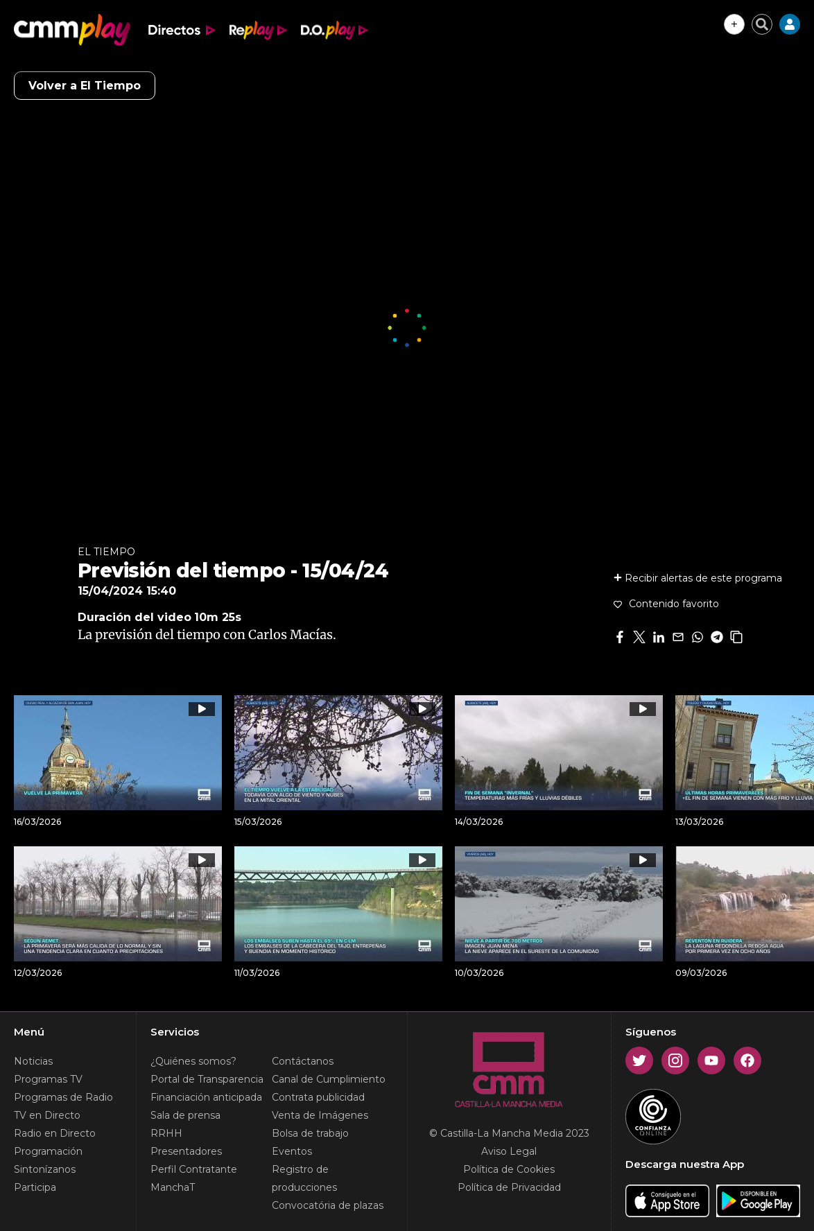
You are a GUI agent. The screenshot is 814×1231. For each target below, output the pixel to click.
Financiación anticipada (206, 1097)
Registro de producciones (304, 1178)
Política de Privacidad (509, 1187)
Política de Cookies (509, 1169)
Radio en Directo (55, 1133)
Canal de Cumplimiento (329, 1079)
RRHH (166, 1133)
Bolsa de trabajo (310, 1133)
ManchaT (172, 1187)
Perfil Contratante (193, 1169)
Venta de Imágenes (320, 1115)
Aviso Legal (509, 1151)
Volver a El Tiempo (84, 85)
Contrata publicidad (318, 1097)
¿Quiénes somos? (193, 1061)
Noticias (33, 1061)
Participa (35, 1187)
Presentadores (186, 1151)
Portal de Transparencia (206, 1079)
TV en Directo (47, 1115)
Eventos (292, 1151)
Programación (48, 1151)
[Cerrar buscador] (762, 24)
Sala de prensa (185, 1115)
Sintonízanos (45, 1169)
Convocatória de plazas (327, 1205)
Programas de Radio (63, 1097)
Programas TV (48, 1079)
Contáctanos (303, 1061)
